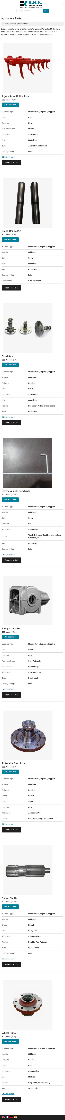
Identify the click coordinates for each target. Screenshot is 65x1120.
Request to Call (12, 163)
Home (4, 24)
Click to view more (8, 157)
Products (12, 24)
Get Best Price (10, 105)
